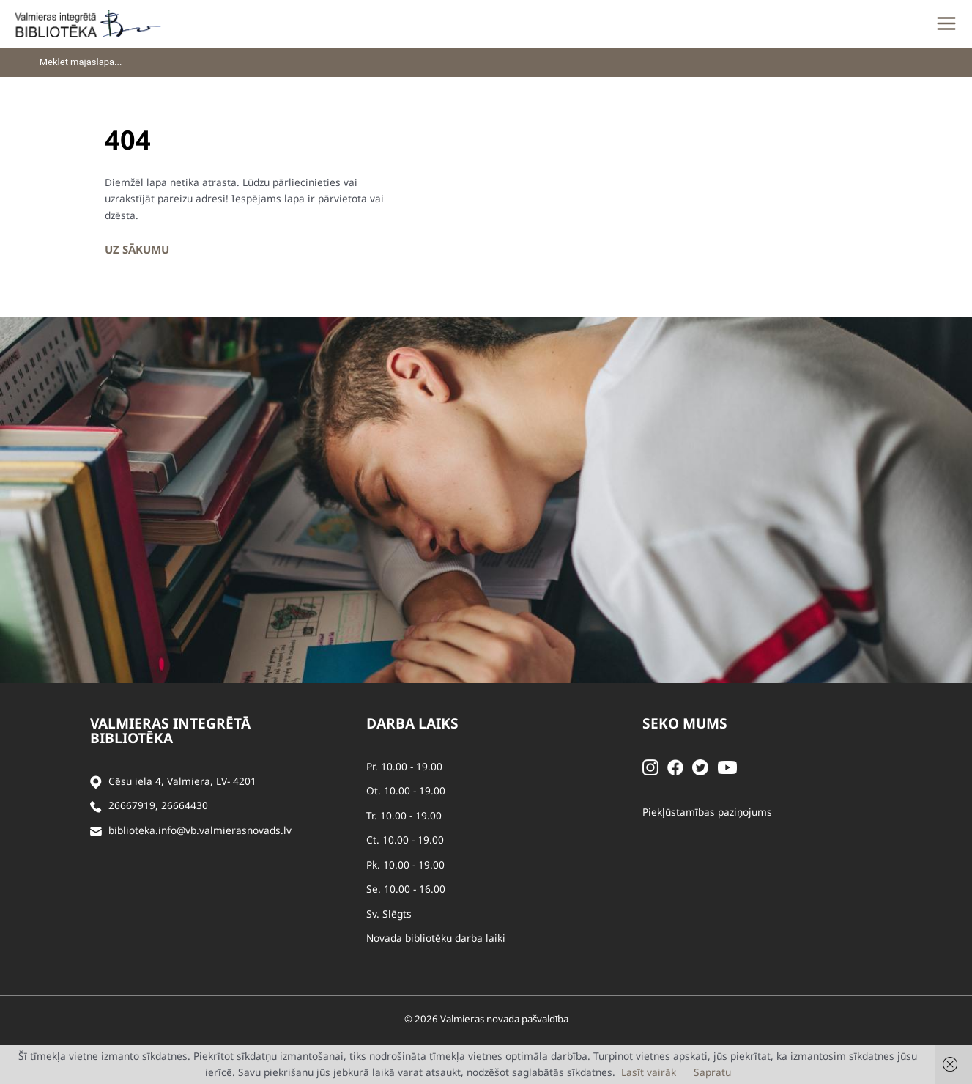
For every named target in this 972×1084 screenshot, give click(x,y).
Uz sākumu (137, 249)
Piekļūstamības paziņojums (707, 812)
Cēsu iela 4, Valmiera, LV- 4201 (182, 781)
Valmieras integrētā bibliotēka (170, 731)
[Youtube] (727, 766)
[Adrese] (96, 781)
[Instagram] (650, 766)
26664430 (184, 805)
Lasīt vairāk (648, 1072)
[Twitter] (700, 766)
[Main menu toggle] (946, 23)
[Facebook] (675, 766)
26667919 (131, 805)
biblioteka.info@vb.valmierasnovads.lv (200, 830)
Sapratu (712, 1072)
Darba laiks (412, 723)
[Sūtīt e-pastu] (96, 830)
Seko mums (684, 723)
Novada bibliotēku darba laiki (435, 938)
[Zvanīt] (96, 805)
